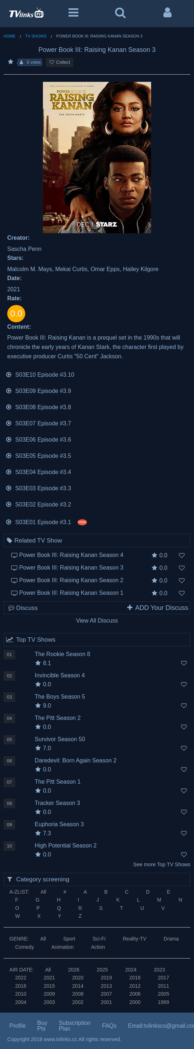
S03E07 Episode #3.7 (38, 422)
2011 (163, 986)
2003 (49, 1002)
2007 (106, 994)
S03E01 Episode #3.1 (46, 521)
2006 (135, 994)
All (43, 892)
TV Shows (36, 36)
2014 (77, 986)
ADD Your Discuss (157, 607)
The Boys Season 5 (60, 697)
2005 (163, 994)
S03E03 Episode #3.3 (38, 487)
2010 (20, 994)
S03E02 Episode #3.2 (38, 504)
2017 (163, 978)
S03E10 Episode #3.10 (39, 374)
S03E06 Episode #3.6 (38, 439)
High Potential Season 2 (66, 845)
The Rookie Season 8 (62, 654)
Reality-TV (134, 939)
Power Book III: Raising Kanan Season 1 (71, 593)
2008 (77, 994)
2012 (135, 986)
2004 (20, 1002)
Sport (69, 939)
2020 (77, 978)
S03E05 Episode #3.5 (38, 455)
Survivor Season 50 (60, 739)
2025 (102, 970)
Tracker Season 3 (57, 803)
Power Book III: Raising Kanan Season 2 (71, 580)
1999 (163, 1002)
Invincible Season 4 (60, 675)
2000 (135, 1002)
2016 (20, 986)
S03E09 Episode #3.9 (38, 390)
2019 (106, 978)
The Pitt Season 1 (57, 782)
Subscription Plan (75, 1026)
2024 (130, 970)
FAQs (109, 1026)
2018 (135, 978)
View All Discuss (97, 621)
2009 (49, 994)
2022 (20, 978)
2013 (106, 986)
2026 (73, 970)
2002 (77, 1002)
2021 (49, 978)
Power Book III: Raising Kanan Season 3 (71, 568)
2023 (159, 970)
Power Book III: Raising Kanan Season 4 (71, 555)
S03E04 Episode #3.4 (38, 471)
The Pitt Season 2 (57, 718)
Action (98, 947)
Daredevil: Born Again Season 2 (75, 760)
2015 (49, 986)
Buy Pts (42, 1026)
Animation (62, 947)
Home (10, 36)
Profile (17, 1026)
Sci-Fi (99, 939)
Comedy (24, 947)
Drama (171, 939)
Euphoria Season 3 (59, 824)
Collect (59, 62)
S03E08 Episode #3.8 (38, 406)
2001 (106, 1002)
